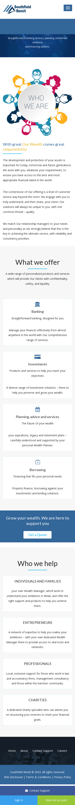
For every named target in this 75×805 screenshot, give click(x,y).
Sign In (19, 800)
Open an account (56, 800)
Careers (62, 751)
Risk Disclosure (13, 777)
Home (12, 751)
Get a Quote (37, 535)
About (24, 751)
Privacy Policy (62, 777)
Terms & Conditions (38, 777)
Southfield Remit (20, 772)
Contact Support (37, 790)
